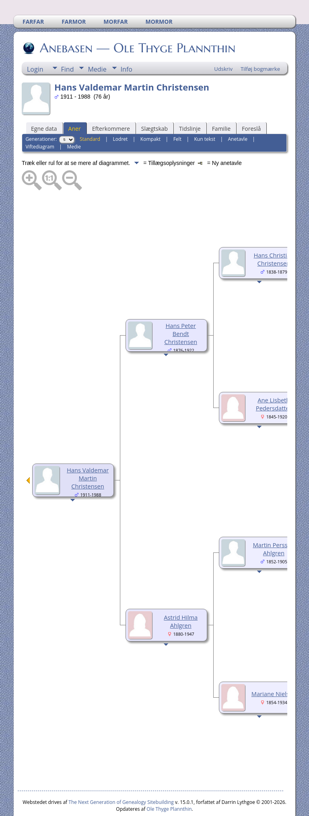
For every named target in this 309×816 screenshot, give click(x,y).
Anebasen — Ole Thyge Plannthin (137, 24)
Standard (90, 114)
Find (67, 45)
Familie (221, 104)
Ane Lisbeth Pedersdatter (274, 380)
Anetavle (237, 114)
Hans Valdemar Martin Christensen (88, 454)
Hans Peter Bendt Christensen (180, 309)
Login (35, 45)
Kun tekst (204, 114)
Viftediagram (39, 122)
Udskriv (223, 44)
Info (126, 45)
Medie (97, 45)
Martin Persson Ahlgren (274, 525)
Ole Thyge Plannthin (169, 784)
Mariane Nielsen (273, 670)
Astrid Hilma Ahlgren (181, 597)
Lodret (120, 114)
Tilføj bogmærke (260, 44)
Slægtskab (154, 104)
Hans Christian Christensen (273, 235)
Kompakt (150, 114)
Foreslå (251, 104)
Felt (177, 114)
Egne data (44, 104)
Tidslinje (190, 104)
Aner (74, 104)
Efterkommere (111, 104)
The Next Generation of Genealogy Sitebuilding (121, 778)
